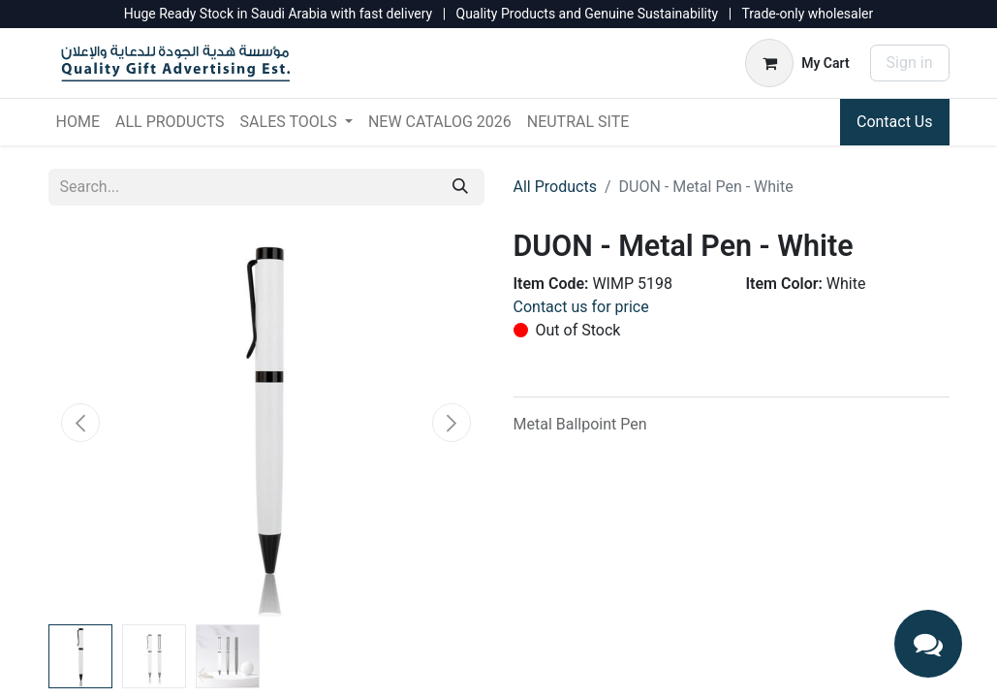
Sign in (910, 62)
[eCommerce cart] (797, 63)
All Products (555, 186)
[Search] (460, 187)
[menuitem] (78, 122)
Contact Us (895, 121)
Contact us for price (581, 307)
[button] (81, 422)
